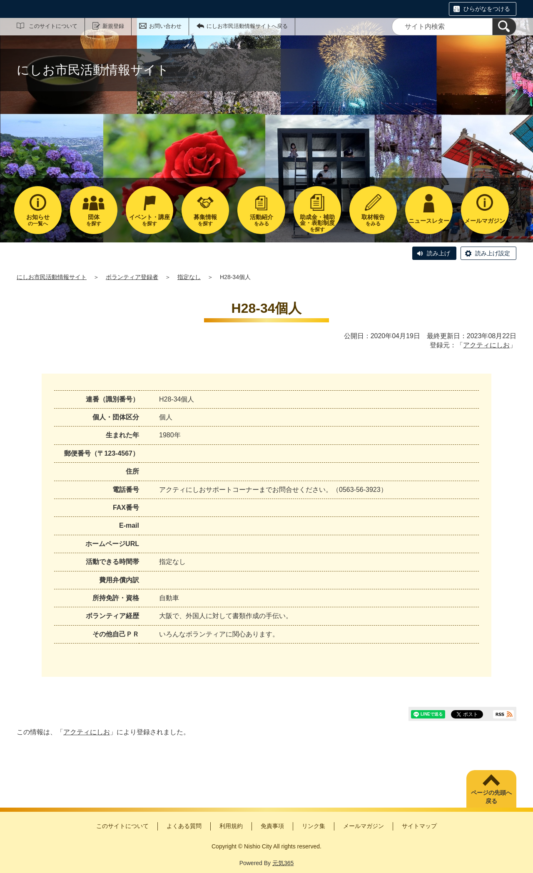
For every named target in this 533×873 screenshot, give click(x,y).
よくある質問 (184, 826)
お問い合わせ (165, 26)
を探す (94, 220)
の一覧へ (38, 220)
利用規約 (231, 826)
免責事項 (272, 826)
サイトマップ (419, 826)
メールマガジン (363, 826)
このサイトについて (53, 26)
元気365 (283, 863)
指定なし (189, 277)
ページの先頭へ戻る (491, 796)
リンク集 (313, 826)
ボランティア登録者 (132, 277)
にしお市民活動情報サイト (52, 277)
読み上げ (438, 253)
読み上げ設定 (492, 253)
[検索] (504, 26)
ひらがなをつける (486, 8)
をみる (261, 220)
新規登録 (113, 26)
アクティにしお (486, 345)
